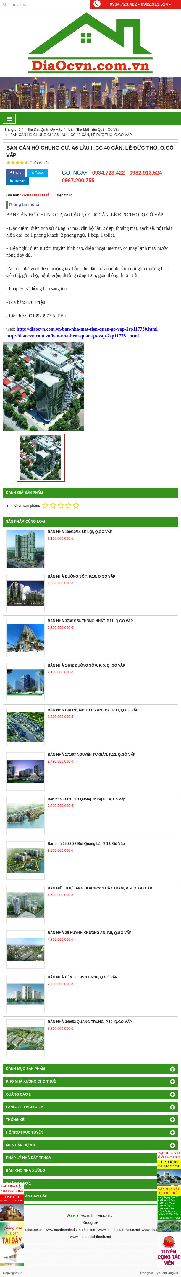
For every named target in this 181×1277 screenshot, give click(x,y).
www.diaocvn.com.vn (97, 1216)
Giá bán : (13, 195)
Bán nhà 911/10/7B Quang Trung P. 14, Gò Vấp (86, 799)
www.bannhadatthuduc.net (119, 1230)
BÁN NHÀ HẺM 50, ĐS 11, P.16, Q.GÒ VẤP (82, 977)
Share (15, 173)
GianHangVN (168, 1273)
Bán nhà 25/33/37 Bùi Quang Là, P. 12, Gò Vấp (86, 844)
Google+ (90, 1223)
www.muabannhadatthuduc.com (71, 1230)
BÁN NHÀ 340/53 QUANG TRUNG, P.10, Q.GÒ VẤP (90, 1022)
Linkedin (17, 181)
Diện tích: (64, 195)
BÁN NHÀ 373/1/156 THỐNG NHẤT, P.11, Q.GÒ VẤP (90, 621)
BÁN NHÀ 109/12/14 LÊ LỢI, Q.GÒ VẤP (80, 532)
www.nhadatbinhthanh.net (90, 1237)
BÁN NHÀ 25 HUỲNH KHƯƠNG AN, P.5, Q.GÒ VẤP (89, 933)
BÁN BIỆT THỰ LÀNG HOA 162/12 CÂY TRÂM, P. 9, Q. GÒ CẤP (100, 888)
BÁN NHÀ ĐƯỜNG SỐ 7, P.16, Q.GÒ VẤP (81, 576)
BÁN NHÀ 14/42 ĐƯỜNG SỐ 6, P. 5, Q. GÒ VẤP (86, 665)
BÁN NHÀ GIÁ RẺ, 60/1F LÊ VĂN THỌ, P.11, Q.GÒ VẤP (93, 710)
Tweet (37, 173)
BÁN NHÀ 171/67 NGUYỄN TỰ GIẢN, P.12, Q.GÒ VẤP (91, 755)
